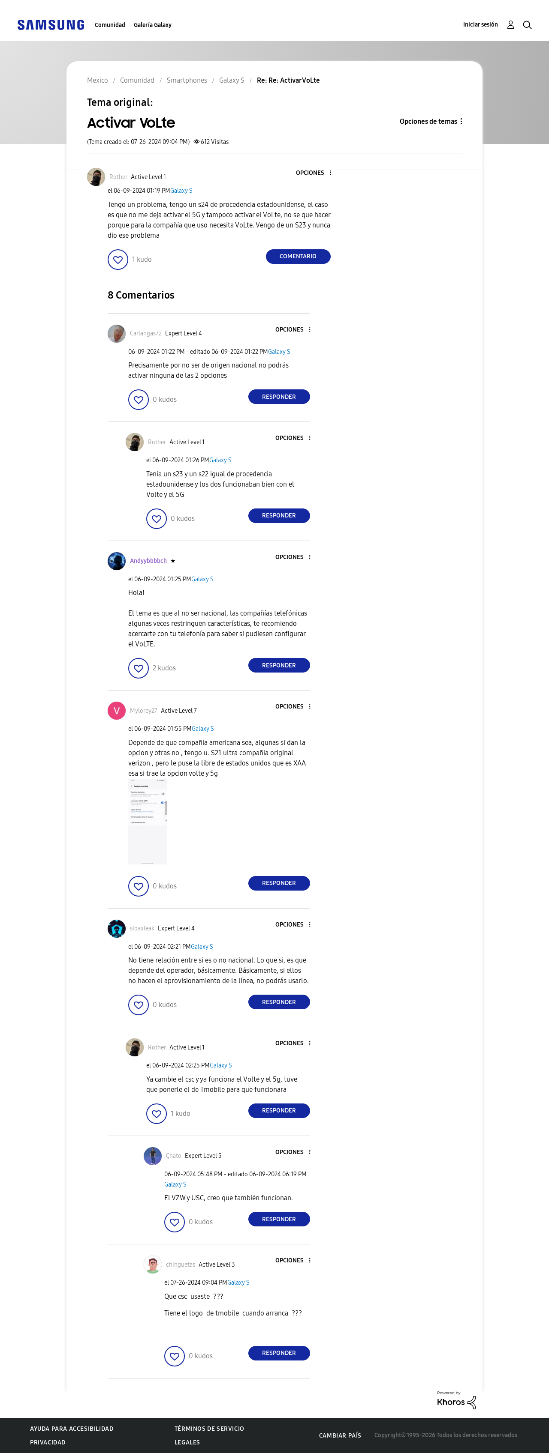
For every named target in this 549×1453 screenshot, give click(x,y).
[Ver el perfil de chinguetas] (180, 1264)
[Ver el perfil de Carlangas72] (146, 333)
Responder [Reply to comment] (279, 397)
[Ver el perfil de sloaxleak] (142, 928)
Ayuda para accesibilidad (71, 1428)
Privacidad (48, 1442)
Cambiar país (340, 1435)
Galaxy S (181, 190)
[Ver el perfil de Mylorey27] (143, 711)
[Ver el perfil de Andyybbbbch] (148, 561)
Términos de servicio (209, 1428)
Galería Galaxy (153, 25)
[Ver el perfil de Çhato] (173, 1156)
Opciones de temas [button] (428, 121)
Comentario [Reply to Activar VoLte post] (298, 256)
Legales (187, 1442)
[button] (316, 173)
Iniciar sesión (480, 24)
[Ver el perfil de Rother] (118, 177)
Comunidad (110, 25)
